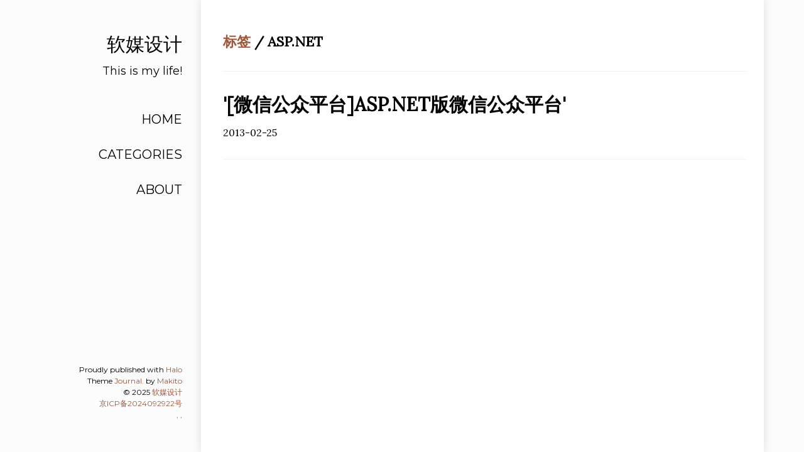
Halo (174, 369)
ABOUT (159, 189)
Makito (169, 380)
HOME (161, 119)
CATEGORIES (140, 154)
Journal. (129, 380)
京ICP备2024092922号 (140, 403)
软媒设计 (167, 392)
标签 (237, 41)
